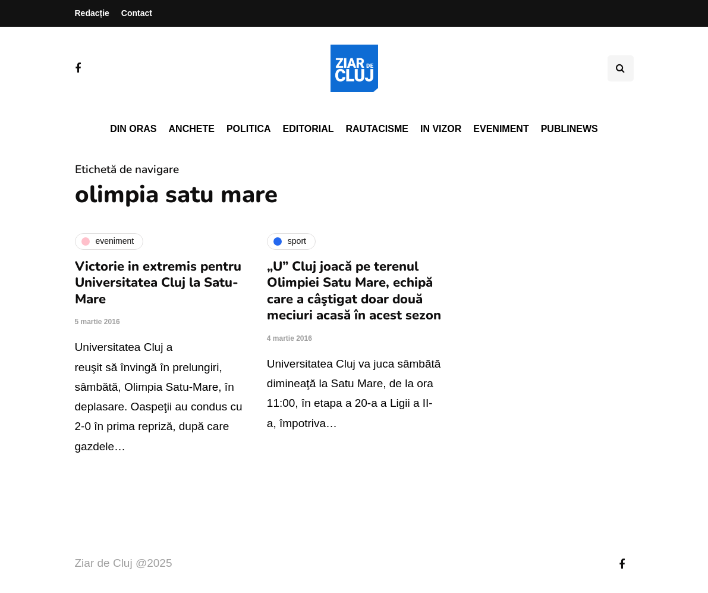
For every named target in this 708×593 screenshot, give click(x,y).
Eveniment (500, 129)
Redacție (92, 13)
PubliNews (569, 129)
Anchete (192, 129)
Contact (136, 13)
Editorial (308, 129)
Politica (248, 129)
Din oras (133, 129)
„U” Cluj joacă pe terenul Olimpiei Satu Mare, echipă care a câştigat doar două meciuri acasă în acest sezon (354, 291)
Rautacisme (377, 129)
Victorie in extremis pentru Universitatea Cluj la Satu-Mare (158, 283)
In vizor (440, 129)
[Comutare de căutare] (621, 68)
